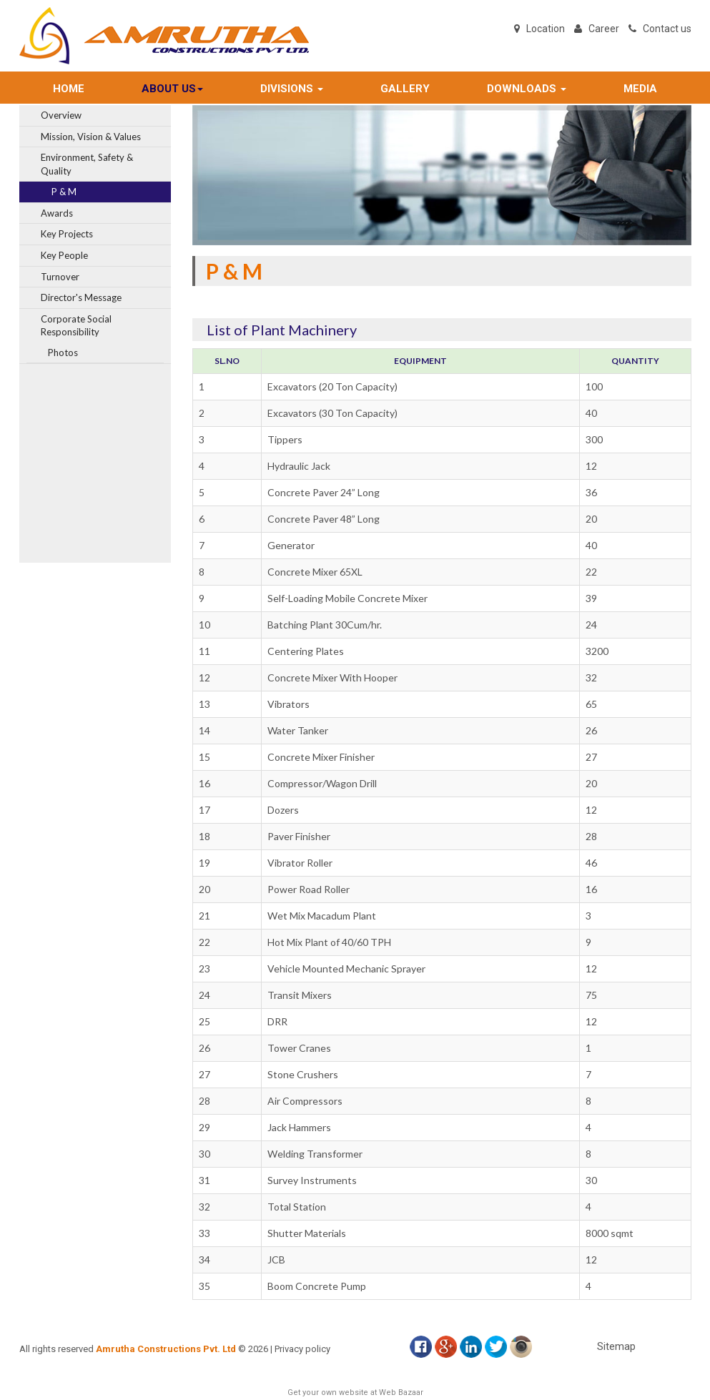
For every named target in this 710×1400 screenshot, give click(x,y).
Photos (63, 352)
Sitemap (616, 1346)
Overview (61, 115)
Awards (57, 213)
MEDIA (640, 88)
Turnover (60, 276)
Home (68, 88)
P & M (64, 191)
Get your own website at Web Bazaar (355, 1392)
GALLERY (405, 88)
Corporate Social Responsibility (76, 325)
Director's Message (81, 297)
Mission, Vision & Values (91, 136)
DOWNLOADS (526, 88)
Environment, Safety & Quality (87, 164)
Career (603, 28)
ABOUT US (172, 88)
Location (545, 28)
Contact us (667, 28)
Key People (64, 255)
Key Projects (67, 234)
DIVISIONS (291, 88)
